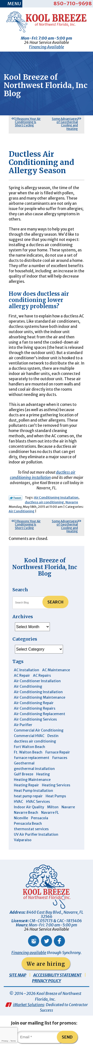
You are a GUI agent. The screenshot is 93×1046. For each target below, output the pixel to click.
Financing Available (46, 46)
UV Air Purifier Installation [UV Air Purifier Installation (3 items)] (36, 834)
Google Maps (33, 941)
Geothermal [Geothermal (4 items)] (24, 763)
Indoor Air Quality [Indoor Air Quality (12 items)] (29, 807)
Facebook (59, 941)
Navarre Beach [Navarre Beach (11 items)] (26, 812)
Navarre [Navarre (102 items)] (68, 807)
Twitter (46, 941)
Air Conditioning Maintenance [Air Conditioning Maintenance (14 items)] (39, 697)
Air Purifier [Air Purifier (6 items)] (23, 725)
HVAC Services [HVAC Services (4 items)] (38, 801)
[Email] (40, 1037)
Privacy (4, 1041)
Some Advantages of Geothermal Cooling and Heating (65, 124)
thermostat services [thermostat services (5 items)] (31, 829)
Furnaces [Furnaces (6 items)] (59, 757)
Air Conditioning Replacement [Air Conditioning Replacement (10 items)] (39, 714)
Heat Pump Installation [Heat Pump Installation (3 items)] (33, 790)
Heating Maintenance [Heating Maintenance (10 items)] (32, 779)
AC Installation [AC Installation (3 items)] (26, 670)
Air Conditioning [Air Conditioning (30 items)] (28, 686)
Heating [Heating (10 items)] (43, 774)
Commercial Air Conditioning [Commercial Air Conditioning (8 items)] (38, 730)
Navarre (71, 502)
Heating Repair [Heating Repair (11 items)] (26, 785)
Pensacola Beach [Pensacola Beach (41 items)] (28, 823)
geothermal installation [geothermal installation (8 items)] (34, 768)
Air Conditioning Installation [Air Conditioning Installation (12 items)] (38, 692)
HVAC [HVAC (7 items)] (18, 801)
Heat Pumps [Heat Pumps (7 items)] (56, 796)
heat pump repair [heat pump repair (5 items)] (28, 796)
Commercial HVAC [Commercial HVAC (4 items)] (29, 736)
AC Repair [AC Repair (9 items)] (22, 675)
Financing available (28, 952)
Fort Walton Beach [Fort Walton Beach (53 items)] (29, 747)
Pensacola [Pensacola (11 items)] (39, 818)
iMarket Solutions (28, 1004)
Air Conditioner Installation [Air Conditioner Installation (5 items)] (37, 681)
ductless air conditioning (44, 502)
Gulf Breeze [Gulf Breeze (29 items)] (23, 774)
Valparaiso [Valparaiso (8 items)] (22, 840)
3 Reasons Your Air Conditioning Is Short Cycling (28, 122)
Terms (13, 1041)
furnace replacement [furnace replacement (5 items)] (31, 757)
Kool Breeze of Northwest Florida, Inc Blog (44, 567)
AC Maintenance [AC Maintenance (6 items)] (56, 670)
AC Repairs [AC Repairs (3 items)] (42, 675)
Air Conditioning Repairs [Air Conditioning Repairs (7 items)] (34, 708)
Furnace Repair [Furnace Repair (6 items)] (57, 752)
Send (67, 1037)
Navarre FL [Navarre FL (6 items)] (50, 812)
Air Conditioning (21, 511)
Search (55, 601)
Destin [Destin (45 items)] (53, 736)
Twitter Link (15, 497)
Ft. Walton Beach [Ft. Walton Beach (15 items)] (28, 752)
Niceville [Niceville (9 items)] (21, 818)
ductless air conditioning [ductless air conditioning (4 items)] (35, 741)
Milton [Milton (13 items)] (53, 807)
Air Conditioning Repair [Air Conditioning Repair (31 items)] (34, 703)
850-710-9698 (73, 3)
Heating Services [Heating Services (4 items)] (56, 785)
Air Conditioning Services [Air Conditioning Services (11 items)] (35, 719)
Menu (14, 3)
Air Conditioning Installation (56, 497)
